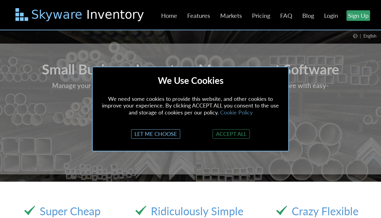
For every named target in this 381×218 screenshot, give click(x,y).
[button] (364, 36)
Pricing (261, 15)
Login (331, 15)
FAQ (286, 15)
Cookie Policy (236, 112)
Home (169, 15)
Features (198, 15)
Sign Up (358, 15)
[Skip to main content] (80, 16)
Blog (308, 15)
